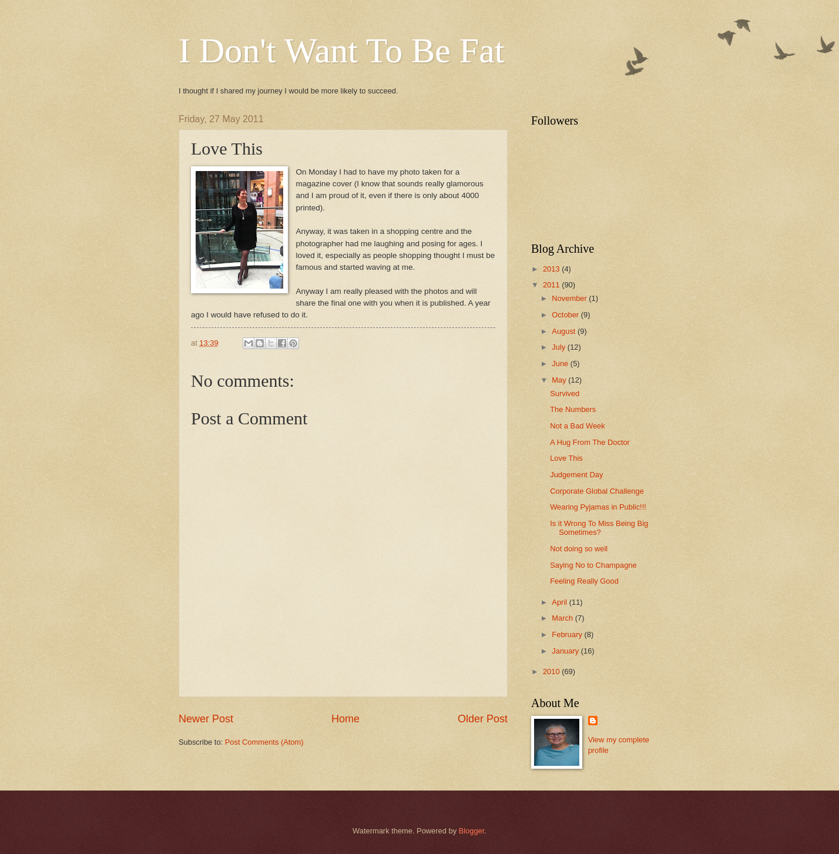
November (570, 298)
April (560, 602)
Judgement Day (576, 474)
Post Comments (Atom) (264, 742)
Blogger (472, 830)
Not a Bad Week (577, 425)
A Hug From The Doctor (590, 442)
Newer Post (206, 719)
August (565, 331)
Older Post (483, 719)
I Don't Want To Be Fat (342, 50)
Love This (566, 458)
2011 (552, 284)
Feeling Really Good (584, 581)
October (566, 314)
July (559, 347)
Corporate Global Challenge (597, 491)
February (568, 634)
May (560, 380)
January (566, 651)
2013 (552, 268)
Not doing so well (579, 548)
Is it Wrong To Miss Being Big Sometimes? (599, 528)
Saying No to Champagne (593, 565)
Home (345, 719)
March (563, 618)
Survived (564, 393)
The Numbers (573, 409)
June (561, 363)
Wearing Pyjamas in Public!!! (598, 507)
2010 (552, 671)
